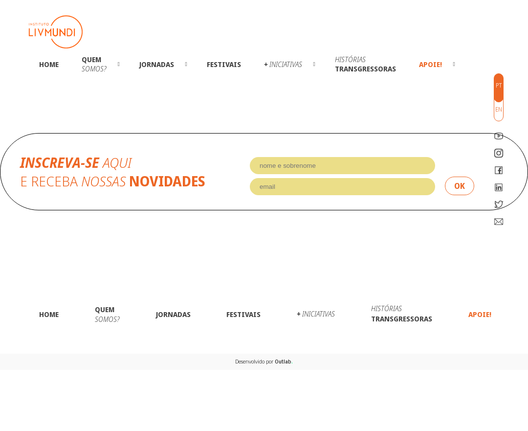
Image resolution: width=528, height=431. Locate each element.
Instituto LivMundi (55, 32)
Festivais (224, 64)
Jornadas (156, 64)
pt (499, 85)
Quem (94, 64)
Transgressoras (365, 64)
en (498, 109)
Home (49, 64)
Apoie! (430, 64)
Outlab (284, 362)
